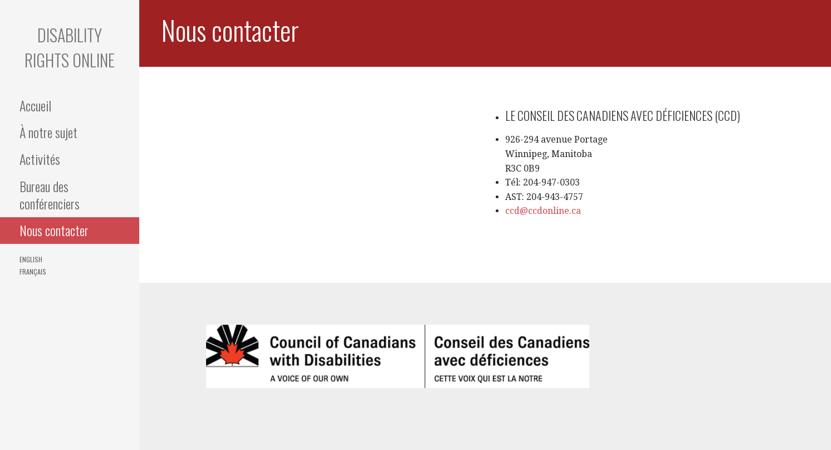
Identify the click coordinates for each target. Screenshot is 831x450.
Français (32, 271)
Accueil (35, 105)
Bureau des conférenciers (49, 194)
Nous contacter (54, 230)
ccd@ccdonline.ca (543, 211)
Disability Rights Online (70, 47)
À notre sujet (48, 132)
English (30, 259)
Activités (39, 159)
